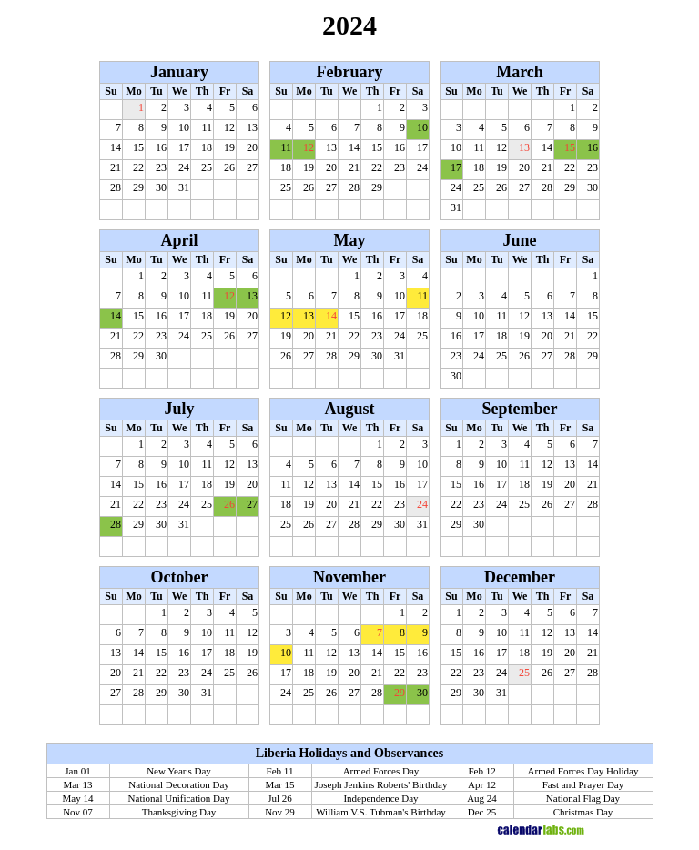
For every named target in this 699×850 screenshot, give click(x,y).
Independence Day (380, 798)
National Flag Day (583, 798)
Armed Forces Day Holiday (583, 770)
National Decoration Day (178, 784)
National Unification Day (179, 798)
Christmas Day (583, 811)
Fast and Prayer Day (583, 784)
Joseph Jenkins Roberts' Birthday (381, 784)
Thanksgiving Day (179, 811)
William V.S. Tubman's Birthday (381, 811)
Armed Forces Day (381, 770)
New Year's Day (179, 770)
